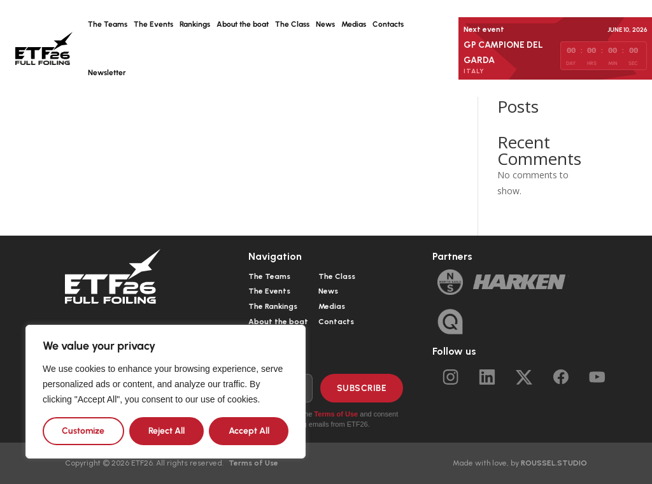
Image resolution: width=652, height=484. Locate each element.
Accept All (249, 430)
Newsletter (107, 72)
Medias (353, 24)
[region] (165, 392)
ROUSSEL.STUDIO (554, 463)
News (325, 24)
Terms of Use (336, 414)
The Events (153, 24)
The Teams (107, 24)
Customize (83, 430)
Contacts (388, 24)
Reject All (166, 430)
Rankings (195, 24)
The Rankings (272, 306)
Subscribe (362, 388)
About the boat (242, 24)
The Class (292, 24)
